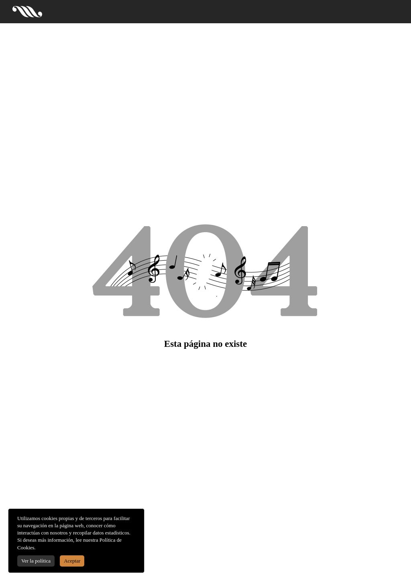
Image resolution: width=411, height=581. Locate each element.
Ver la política (36, 561)
